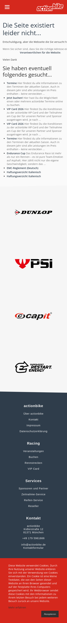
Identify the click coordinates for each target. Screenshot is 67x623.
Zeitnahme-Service (33, 494)
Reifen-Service (33, 500)
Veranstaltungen (33, 451)
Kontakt (33, 419)
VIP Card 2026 (15, 109)
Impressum (33, 425)
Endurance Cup (16, 153)
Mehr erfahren (17, 607)
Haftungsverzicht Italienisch (24, 172)
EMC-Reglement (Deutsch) (22, 168)
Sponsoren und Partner (33, 488)
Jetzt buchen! (15, 98)
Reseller (33, 506)
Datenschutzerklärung (33, 431)
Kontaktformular (33, 547)
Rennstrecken (33, 462)
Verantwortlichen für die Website (40, 52)
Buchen (33, 457)
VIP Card (33, 468)
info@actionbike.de (33, 544)
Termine (12, 83)
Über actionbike (33, 413)
